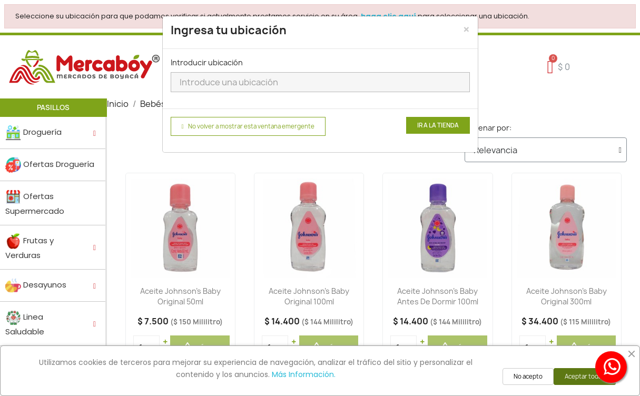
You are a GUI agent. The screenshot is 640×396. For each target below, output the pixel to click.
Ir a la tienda (438, 125)
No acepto (528, 376)
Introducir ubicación (207, 62)
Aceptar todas (585, 376)
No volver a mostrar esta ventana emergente (248, 126)
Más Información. (304, 374)
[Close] (466, 29)
